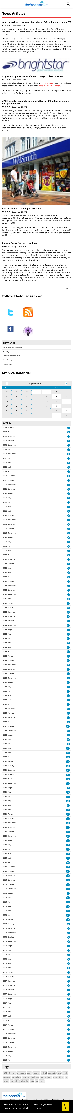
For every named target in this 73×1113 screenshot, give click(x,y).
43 (68, 634)
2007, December (9, 981)
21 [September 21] (46, 406)
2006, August (8, 1051)
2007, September (9, 994)
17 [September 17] (7, 406)
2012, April (7, 753)
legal (49, 1077)
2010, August (8, 840)
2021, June (7, 502)
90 (68, 788)
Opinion (4, 246)
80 (68, 744)
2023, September (9, 445)
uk (14, 1073)
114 (68, 854)
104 (68, 862)
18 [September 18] (16, 406)
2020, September (9, 533)
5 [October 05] (46, 415)
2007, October (8, 990)
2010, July (7, 845)
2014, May (7, 643)
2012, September (9, 731)
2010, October (8, 832)
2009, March (7, 915)
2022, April (7, 467)
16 (68, 599)
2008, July (7, 950)
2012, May (7, 748)
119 (68, 783)
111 (68, 840)
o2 (62, 1077)
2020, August (8, 537)
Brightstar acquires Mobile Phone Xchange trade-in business (32, 76)
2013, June (7, 691)
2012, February (9, 761)
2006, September (9, 1047)
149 (68, 884)
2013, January (8, 713)
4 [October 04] (36, 415)
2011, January (8, 818)
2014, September (9, 625)
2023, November (9, 436)
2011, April (7, 805)
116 (68, 818)
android (44, 1073)
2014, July (7, 634)
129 (68, 766)
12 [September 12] (27, 401)
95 (68, 713)
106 (68, 770)
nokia (59, 1073)
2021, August (8, 493)
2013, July (7, 687)
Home (12, 1100)
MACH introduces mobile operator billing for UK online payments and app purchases (35, 102)
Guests (55, 1100)
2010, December (9, 823)
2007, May (7, 1012)
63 (68, 652)
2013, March (7, 704)
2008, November (9, 933)
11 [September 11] (16, 401)
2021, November (9, 489)
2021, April (7, 511)
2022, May (7, 463)
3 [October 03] (26, 415)
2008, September (9, 941)
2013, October (8, 673)
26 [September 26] (27, 411)
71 (68, 673)
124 (68, 792)
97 (68, 709)
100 (68, 753)
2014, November (9, 616)
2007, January (8, 1029)
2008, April (7, 963)
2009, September (9, 889)
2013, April (7, 700)
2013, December (9, 665)
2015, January (8, 608)
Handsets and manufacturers (13, 347)
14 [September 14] (46, 401)
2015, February (9, 603)
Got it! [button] (65, 1106)
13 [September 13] (36, 401)
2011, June (7, 797)
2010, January (8, 871)
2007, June (7, 1007)
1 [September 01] (56, 392)
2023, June (7, 450)
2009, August (8, 893)
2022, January (8, 480)
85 (68, 660)
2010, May (7, 854)
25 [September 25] (16, 411)
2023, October (8, 441)
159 (68, 897)
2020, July (7, 542)
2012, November (9, 722)
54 (68, 621)
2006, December (9, 1034)
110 (68, 757)
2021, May (7, 507)
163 (68, 915)
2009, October (8, 884)
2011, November (9, 775)
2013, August (8, 682)
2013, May (7, 695)
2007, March (7, 1020)
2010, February (9, 867)
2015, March (7, 599)
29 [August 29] (27, 392)
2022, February (9, 476)
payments (52, 1073)
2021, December (9, 485)
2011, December (9, 770)
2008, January (8, 977)
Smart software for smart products (19, 243)
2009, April (7, 911)
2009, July (7, 897)
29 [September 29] (56, 411)
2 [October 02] (16, 415)
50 (68, 638)
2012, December (9, 717)
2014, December (9, 612)
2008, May (7, 959)
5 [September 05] (26, 397)
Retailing (6, 352)
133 (68, 748)
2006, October (8, 1042)
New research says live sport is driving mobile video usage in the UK (36, 22)
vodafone (35, 1077)
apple (29, 1073)
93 (68, 893)
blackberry (26, 1077)
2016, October (8, 564)
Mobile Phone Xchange (49, 86)
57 (68, 682)
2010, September (9, 836)
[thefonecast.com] (36, 4)
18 (68, 603)
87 (68, 722)
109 (68, 775)
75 (68, 687)
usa (11, 1081)
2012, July (7, 739)
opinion (7, 1072)
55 (68, 647)
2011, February (9, 814)
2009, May (7, 906)
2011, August (8, 788)
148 (68, 889)
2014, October (8, 621)
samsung (7, 1077)
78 (68, 656)
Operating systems (9, 360)
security (43, 1077)
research (36, 1073)
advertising (25, 1081)
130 (68, 779)
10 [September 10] (7, 401)
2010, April (7, 858)
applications (21, 1073)
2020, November (9, 524)
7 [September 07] (46, 397)
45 (68, 616)
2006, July (7, 1056)
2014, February (9, 656)
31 (68, 630)
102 (68, 726)
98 (68, 731)
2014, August (8, 630)
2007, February (9, 1025)
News (4, 25)
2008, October (8, 937)
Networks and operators (11, 356)
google (65, 1073)
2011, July (7, 792)
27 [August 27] (7, 392)
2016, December (9, 555)
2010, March (7, 862)
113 (68, 761)
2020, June (7, 546)
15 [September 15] (56, 401)
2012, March (7, 757)
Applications (7, 364)
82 (68, 805)
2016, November (9, 559)
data (32, 1081)
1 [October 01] (6, 415)
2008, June (7, 955)
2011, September (9, 783)
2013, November (9, 669)
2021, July (7, 498)
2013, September (9, 678)
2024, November (9, 428)
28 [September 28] (46, 411)
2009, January (8, 924)
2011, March (7, 810)
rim (36, 1081)
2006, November (9, 1038)
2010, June (7, 849)
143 (68, 871)
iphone (6, 1081)
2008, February (9, 972)
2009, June (7, 902)
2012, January (8, 766)
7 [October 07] (66, 415)
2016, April (7, 572)
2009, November (9, 880)
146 (68, 880)
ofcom (42, 1081)
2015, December (9, 586)
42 (68, 625)
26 (68, 608)
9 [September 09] (66, 397)
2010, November (9, 827)
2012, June (7, 744)
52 (68, 643)
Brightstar (49, 83)
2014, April (7, 647)
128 (68, 849)
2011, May (7, 801)
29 (68, 924)
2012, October (8, 726)
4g (66, 1077)
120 (68, 797)
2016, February (9, 577)
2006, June (7, 1060)
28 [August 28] (16, 392)
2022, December (9, 454)
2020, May (7, 551)
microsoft (56, 1077)
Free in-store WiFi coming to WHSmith (22, 208)
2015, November (9, 590)
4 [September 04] (16, 397)
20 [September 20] (36, 406)
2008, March (7, 968)
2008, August (8, 946)
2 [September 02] (66, 392)
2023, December (9, 432)
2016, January (8, 581)
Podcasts (23, 1100)
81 (68, 717)
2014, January (8, 660)
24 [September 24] (7, 411)
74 (68, 700)
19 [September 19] (27, 406)
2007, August (8, 999)
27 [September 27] (36, 411)
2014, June (7, 638)
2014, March (7, 652)
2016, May (7, 568)
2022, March (7, 471)
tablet (17, 1081)
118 (68, 823)
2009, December (9, 875)
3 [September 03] (6, 397)
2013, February (9, 709)
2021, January (8, 515)
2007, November (9, 985)
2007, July (7, 1003)
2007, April (7, 1016)
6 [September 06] (36, 397)
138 (68, 814)
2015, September (9, 594)
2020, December (9, 520)
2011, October (8, 779)
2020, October (8, 529)
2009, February (9, 919)
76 (68, 678)
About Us (67, 1100)
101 (68, 810)
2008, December (9, 928)
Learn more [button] (36, 1108)
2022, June (7, 458)
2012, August (8, 735)
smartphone (16, 1077)
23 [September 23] (66, 406)
